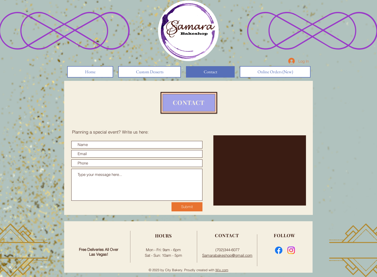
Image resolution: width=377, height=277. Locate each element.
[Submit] (187, 206)
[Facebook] (279, 250)
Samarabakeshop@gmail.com (227, 255)
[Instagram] (291, 250)
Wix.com (221, 270)
